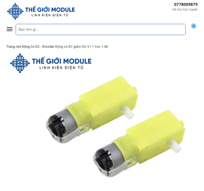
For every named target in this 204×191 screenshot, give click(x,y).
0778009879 (186, 4)
